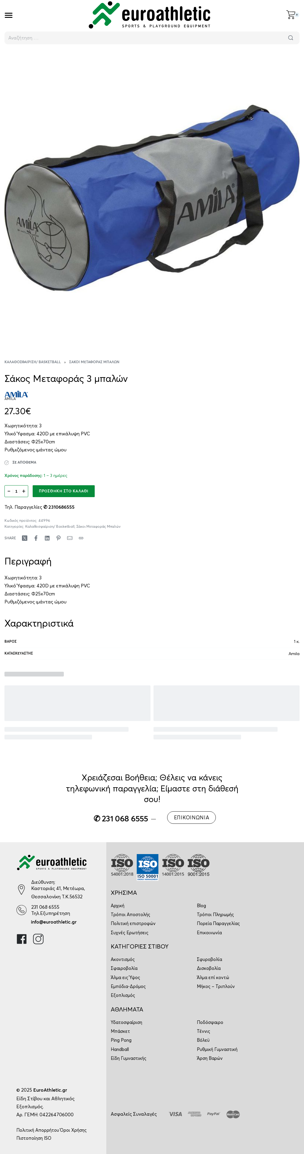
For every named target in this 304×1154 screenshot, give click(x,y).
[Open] (8, 15)
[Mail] (69, 538)
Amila (294, 653)
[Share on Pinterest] (58, 538)
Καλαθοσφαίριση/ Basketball (32, 362)
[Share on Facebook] (36, 538)
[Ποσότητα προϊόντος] (16, 491)
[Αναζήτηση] (291, 37)
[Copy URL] (81, 538)
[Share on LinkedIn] (47, 538)
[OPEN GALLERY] (152, 198)
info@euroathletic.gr (54, 922)
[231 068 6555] (21, 910)
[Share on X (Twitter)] (24, 538)
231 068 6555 (45, 907)
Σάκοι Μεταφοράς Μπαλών (94, 362)
